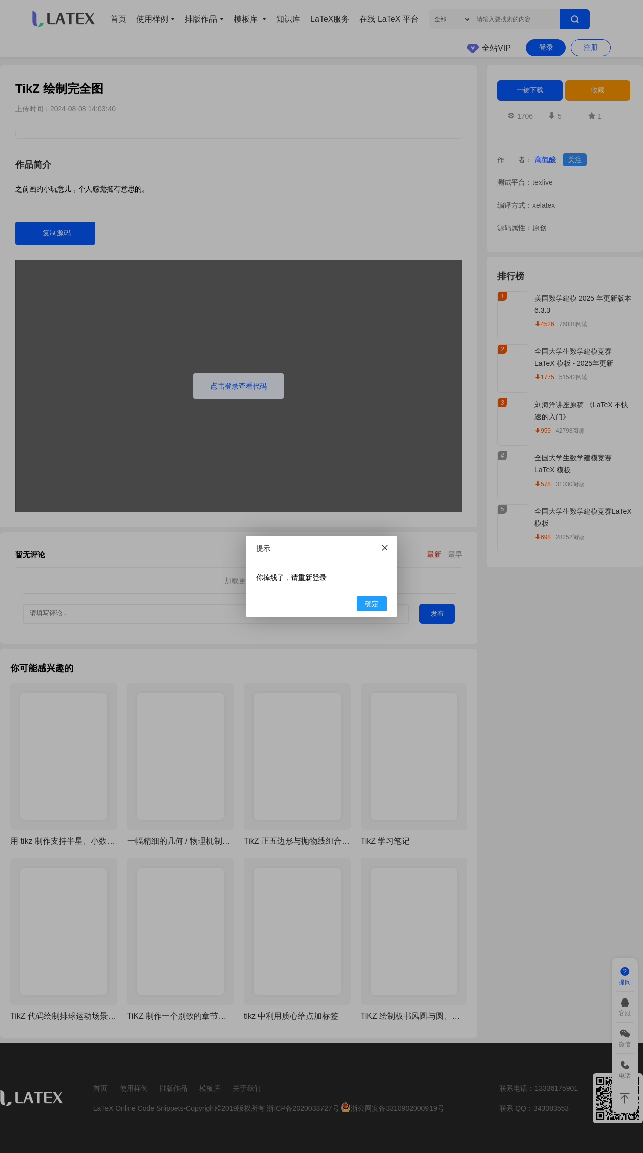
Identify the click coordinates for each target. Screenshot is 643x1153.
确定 (372, 604)
